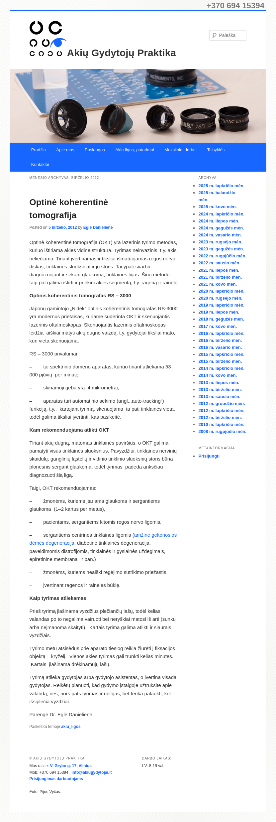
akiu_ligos (71, 726)
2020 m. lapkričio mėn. (221, 291)
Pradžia (38, 149)
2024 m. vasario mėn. (220, 234)
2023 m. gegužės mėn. (221, 248)
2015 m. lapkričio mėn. (221, 354)
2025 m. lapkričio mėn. (221, 185)
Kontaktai (40, 164)
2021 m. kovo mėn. (217, 284)
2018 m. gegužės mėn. (221, 319)
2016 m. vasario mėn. (220, 347)
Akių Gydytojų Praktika (121, 52)
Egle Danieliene (98, 227)
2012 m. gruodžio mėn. (221, 403)
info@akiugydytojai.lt (91, 772)
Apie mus (65, 149)
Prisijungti (209, 456)
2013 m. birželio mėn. (220, 389)
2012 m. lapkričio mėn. (221, 410)
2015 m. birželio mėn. (220, 361)
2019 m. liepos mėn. (218, 312)
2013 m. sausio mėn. (219, 396)
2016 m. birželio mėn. (220, 340)
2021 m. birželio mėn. (220, 277)
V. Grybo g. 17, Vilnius (71, 765)
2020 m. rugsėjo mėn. (220, 298)
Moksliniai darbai (180, 149)
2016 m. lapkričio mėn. (221, 333)
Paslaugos (95, 149)
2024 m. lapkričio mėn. (221, 213)
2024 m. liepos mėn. (218, 220)
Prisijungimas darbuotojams (56, 778)
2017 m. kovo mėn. (217, 326)
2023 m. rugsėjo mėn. (220, 241)
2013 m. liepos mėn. (218, 382)
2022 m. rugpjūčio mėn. (222, 255)
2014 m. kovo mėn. (217, 375)
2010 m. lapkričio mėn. (221, 424)
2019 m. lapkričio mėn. (221, 305)
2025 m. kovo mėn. (217, 206)
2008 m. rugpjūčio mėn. (222, 431)
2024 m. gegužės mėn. (221, 227)
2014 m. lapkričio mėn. (221, 368)
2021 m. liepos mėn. (218, 270)
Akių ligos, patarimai (134, 149)
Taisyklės (216, 149)
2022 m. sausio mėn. (219, 262)
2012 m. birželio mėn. (220, 417)
